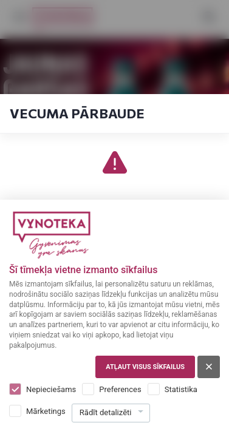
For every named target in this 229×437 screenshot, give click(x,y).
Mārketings (46, 411)
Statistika (181, 389)
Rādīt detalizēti (106, 412)
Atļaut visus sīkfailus (145, 367)
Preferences (120, 389)
